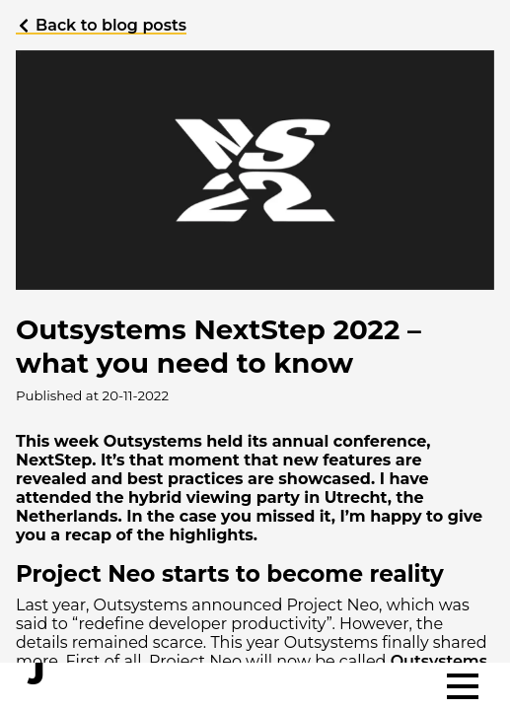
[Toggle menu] (462, 686)
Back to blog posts (101, 25)
